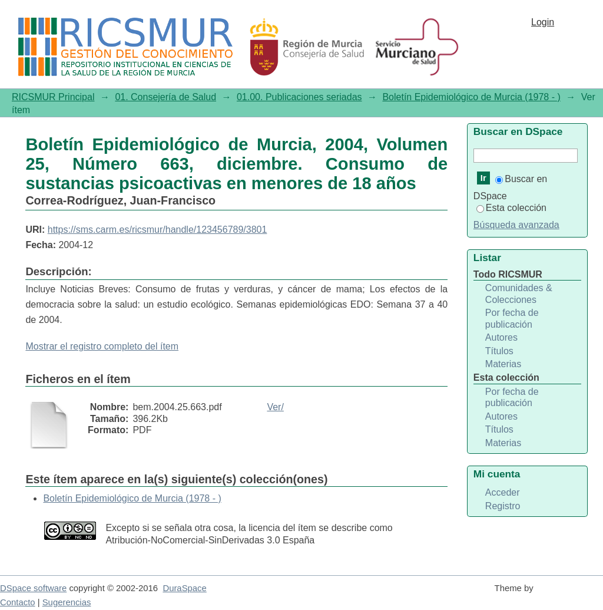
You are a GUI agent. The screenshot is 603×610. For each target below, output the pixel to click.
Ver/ (275, 407)
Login (542, 22)
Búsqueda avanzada (516, 225)
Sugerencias (66, 602)
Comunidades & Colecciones (518, 294)
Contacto (17, 602)
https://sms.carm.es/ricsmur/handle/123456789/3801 (157, 230)
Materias (503, 364)
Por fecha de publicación (512, 318)
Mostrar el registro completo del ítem (101, 346)
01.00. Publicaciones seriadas (299, 97)
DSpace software (33, 588)
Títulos (499, 351)
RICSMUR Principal (53, 97)
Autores (501, 337)
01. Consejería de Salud (165, 97)
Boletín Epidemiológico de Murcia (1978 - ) (471, 97)
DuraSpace (184, 588)
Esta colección (511, 208)
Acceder (502, 492)
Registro (503, 506)
